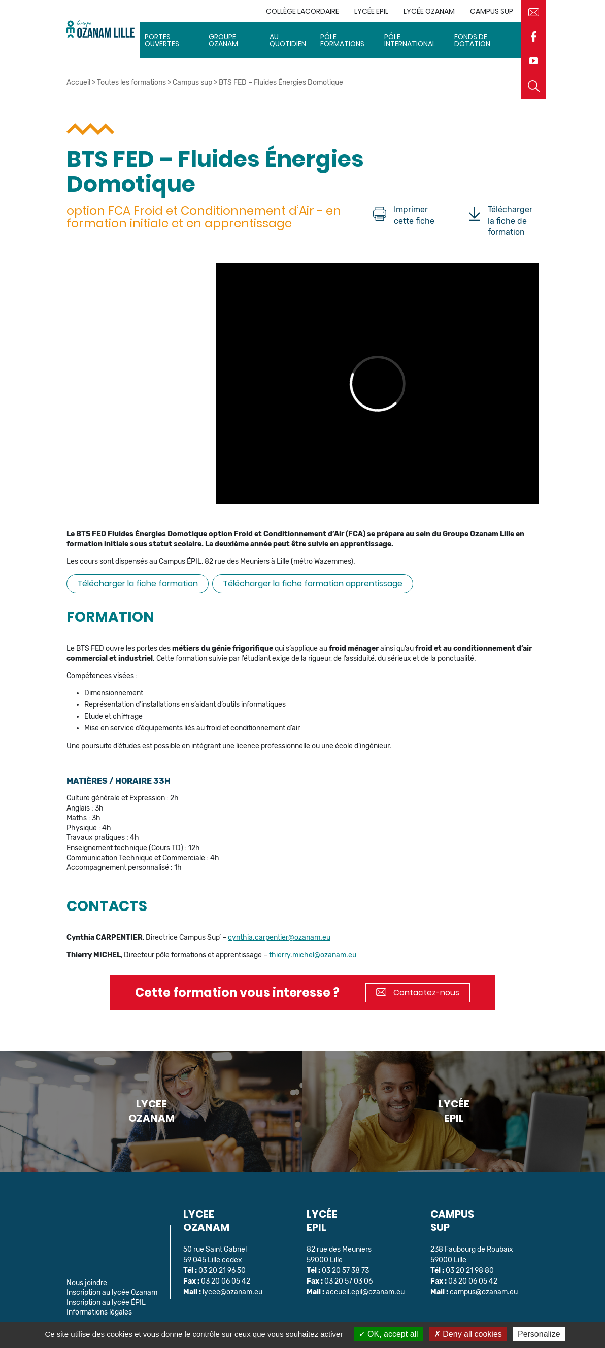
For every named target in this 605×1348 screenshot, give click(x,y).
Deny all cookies (468, 1334)
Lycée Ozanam (429, 11)
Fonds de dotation (472, 40)
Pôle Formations (342, 40)
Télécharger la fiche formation (137, 583)
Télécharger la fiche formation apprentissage (312, 583)
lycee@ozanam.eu (232, 1292)
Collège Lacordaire (302, 11)
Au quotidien (288, 40)
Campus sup (491, 11)
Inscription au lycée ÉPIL (106, 1302)
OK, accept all (388, 1334)
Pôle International (409, 40)
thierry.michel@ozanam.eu (312, 955)
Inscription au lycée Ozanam (111, 1292)
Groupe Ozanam (223, 40)
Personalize (539, 1334)
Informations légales (99, 1312)
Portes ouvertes (162, 40)
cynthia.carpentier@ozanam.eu (279, 937)
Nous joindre (86, 1282)
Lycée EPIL (371, 11)
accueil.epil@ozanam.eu (365, 1292)
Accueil (78, 82)
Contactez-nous (417, 992)
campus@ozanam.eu (484, 1292)
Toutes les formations (131, 82)
